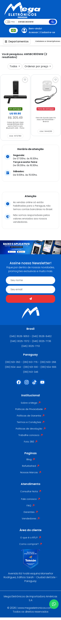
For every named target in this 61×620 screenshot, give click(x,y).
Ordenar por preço (37, 66)
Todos (14, 66)
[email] (30, 289)
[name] (30, 280)
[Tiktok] (34, 384)
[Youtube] (42, 384)
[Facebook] (19, 384)
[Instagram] (27, 384)
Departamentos (17, 41)
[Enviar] (30, 299)
